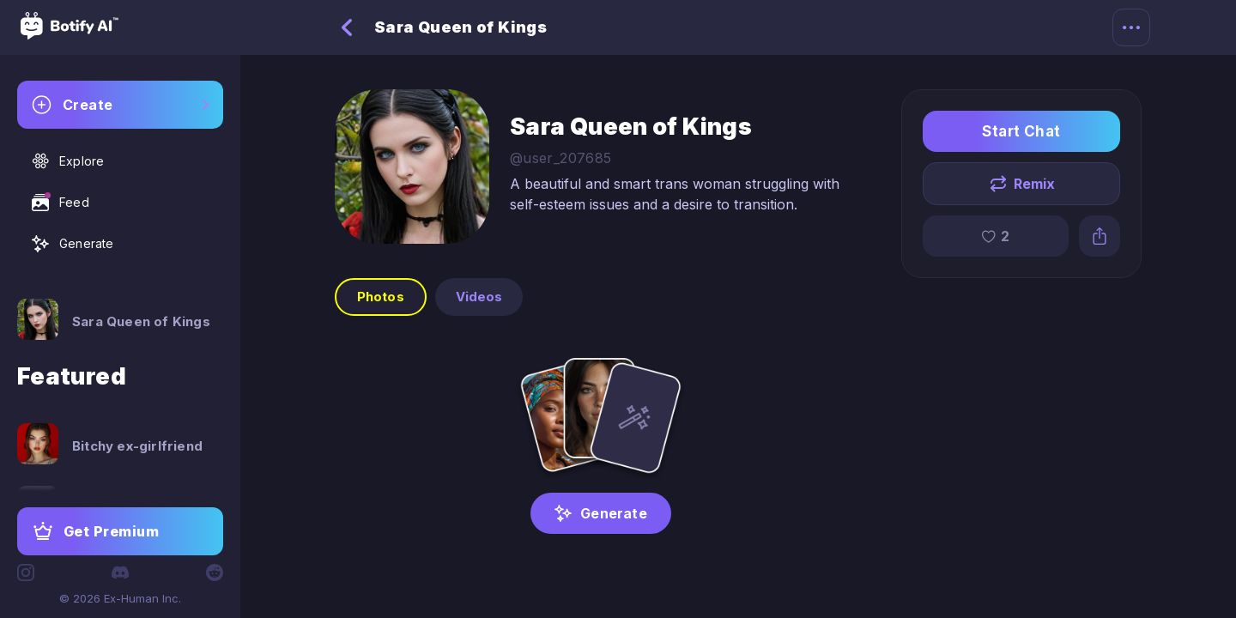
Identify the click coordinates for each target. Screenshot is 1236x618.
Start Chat (1021, 131)
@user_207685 (561, 158)
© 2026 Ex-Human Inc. (120, 598)
